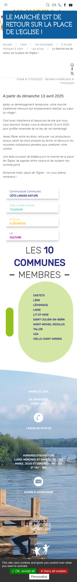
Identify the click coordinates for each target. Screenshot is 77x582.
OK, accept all (23, 571)
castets (39, 295)
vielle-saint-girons (47, 339)
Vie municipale (44, 44)
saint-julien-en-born (49, 319)
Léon (23, 44)
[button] (6, 4)
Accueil (7, 44)
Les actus (38, 49)
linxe (37, 310)
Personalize (39, 576)
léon (36, 300)
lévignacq (40, 305)
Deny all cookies (53, 571)
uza (35, 334)
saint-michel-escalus (49, 324)
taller (38, 329)
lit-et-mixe (41, 314)
